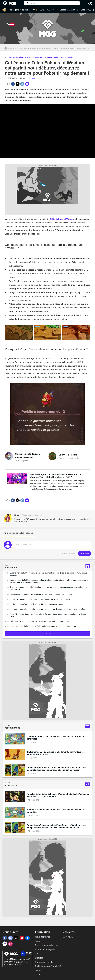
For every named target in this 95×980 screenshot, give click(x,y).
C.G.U (38, 953)
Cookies (39, 958)
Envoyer (84, 553)
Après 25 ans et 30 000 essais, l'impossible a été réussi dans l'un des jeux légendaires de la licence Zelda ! (48, 615)
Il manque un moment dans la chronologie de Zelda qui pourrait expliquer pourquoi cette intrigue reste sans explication (49, 588)
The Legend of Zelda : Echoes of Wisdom (37, 48)
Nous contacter (42, 937)
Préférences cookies (45, 962)
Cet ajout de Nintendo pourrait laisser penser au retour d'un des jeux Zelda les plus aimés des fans (47, 609)
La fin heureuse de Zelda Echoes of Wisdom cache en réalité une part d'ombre (40, 621)
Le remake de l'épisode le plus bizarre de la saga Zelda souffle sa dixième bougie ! (41, 594)
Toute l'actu (47, 634)
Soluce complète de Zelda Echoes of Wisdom (27, 456)
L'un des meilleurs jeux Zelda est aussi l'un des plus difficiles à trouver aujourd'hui (41, 599)
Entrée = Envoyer (68, 553)
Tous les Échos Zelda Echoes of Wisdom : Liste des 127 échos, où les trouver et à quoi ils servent (58, 795)
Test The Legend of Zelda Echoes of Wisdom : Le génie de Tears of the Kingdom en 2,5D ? (56, 475)
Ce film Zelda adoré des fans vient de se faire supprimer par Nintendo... (37, 604)
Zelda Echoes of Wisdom (62, 219)
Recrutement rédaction (46, 945)
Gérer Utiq (40, 970)
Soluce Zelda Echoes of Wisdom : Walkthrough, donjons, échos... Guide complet (39, 57)
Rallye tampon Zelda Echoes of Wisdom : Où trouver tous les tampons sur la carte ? (56, 753)
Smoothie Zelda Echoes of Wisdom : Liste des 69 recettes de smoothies (55, 737)
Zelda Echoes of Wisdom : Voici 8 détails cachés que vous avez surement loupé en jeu (43, 626)
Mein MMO (67, 937)
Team (37, 941)
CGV (37, 974)
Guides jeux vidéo (16, 48)
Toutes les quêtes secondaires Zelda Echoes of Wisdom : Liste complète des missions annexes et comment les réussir (56, 768)
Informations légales (45, 949)
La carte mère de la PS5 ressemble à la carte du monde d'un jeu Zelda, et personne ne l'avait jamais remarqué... (48, 574)
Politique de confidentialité (48, 966)
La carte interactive (68, 455)
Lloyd (33, 78)
